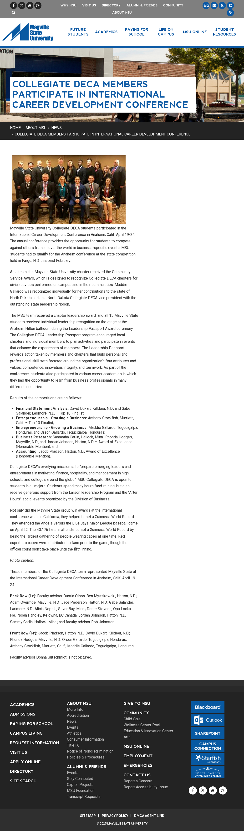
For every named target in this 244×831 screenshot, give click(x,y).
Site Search (23, 781)
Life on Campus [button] (166, 31)
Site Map (88, 815)
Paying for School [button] (136, 31)
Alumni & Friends (142, 5)
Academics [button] (106, 32)
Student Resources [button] (224, 31)
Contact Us (137, 775)
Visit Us (89, 5)
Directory (111, 5)
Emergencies (138, 765)
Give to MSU (137, 703)
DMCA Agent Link (149, 815)
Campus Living (26, 733)
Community (173, 5)
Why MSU (68, 5)
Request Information (34, 743)
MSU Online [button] (195, 32)
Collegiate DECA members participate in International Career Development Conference (102, 134)
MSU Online (136, 746)
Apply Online (25, 762)
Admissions (22, 714)
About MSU (122, 12)
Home (15, 127)
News (56, 127)
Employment (138, 756)
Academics (22, 704)
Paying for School (31, 724)
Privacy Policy (115, 815)
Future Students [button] (78, 31)
